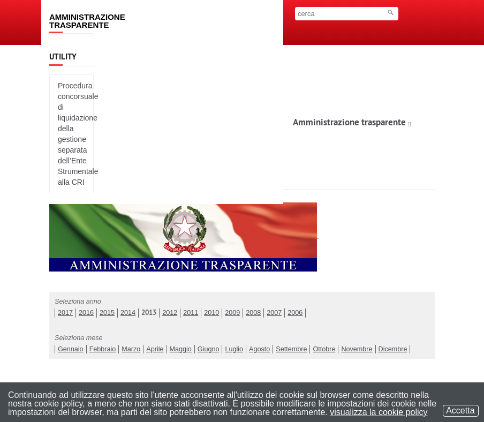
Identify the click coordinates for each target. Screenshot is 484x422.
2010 (211, 312)
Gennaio (71, 349)
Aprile (154, 349)
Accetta (460, 410)
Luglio (234, 349)
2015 (107, 312)
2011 (190, 312)
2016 (86, 312)
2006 (295, 312)
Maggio (181, 349)
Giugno (209, 349)
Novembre (356, 349)
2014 (127, 312)
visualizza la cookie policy (378, 412)
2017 (65, 312)
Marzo (131, 349)
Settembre (291, 349)
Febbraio (102, 349)
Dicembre (393, 349)
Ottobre (324, 349)
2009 (232, 312)
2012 (169, 312)
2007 (274, 312)
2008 (253, 312)
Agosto (259, 349)
